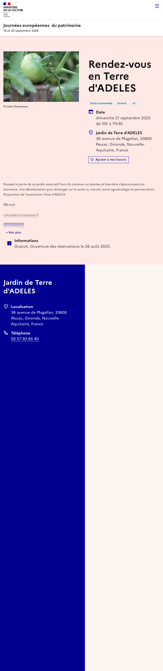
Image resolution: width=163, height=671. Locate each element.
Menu (157, 6)
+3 (133, 103)
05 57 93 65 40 (25, 339)
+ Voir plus (13, 232)
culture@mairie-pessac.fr (21, 215)
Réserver (14, 227)
